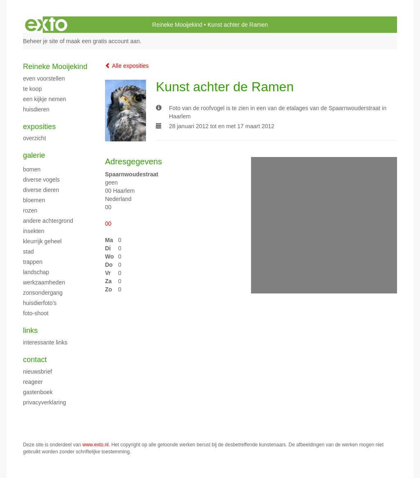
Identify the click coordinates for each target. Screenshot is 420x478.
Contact (35, 360)
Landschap (36, 272)
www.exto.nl (95, 445)
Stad (28, 251)
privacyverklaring (44, 402)
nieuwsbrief (37, 371)
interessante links (45, 342)
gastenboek (37, 392)
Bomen (32, 169)
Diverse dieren (41, 190)
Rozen (30, 210)
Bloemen (34, 200)
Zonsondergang (43, 292)
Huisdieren (36, 109)
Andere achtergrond (48, 220)
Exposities (39, 126)
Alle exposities (127, 65)
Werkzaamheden (44, 282)
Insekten (33, 231)
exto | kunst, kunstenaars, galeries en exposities (46, 24)
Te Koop (32, 88)
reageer (33, 382)
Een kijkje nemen (44, 99)
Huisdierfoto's (40, 303)
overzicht (34, 138)
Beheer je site (40, 41)
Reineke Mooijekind (177, 24)
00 (108, 223)
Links (30, 330)
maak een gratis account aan (103, 41)
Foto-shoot (35, 313)
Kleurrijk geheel (42, 241)
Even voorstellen (44, 78)
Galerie (34, 155)
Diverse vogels (41, 179)
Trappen (32, 262)
